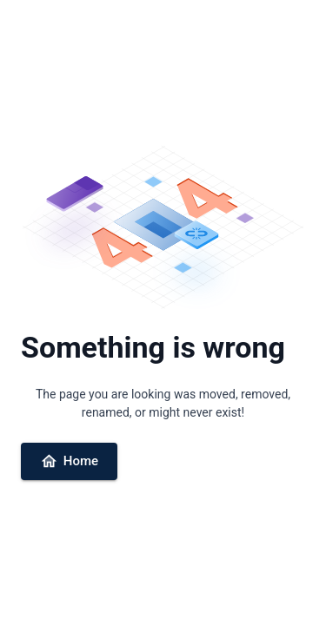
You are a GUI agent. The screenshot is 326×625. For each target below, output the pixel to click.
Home (69, 461)
